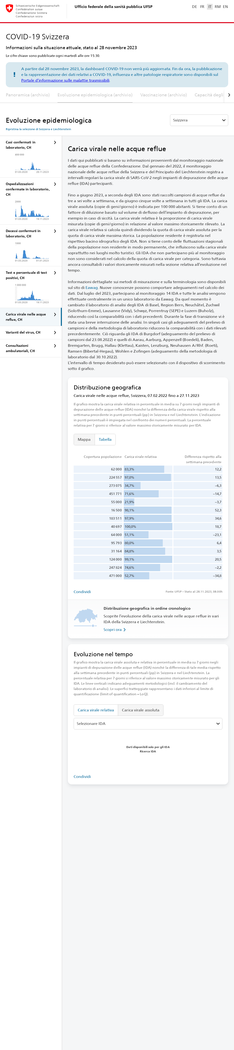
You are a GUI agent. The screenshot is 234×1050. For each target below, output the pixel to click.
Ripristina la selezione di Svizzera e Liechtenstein (38, 129)
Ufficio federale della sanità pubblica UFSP (113, 6)
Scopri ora (116, 630)
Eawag (91, 287)
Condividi (82, 591)
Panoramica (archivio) (28, 94)
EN (225, 6)
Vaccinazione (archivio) (163, 94)
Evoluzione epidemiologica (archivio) (95, 94)
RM (217, 6)
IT (210, 6)
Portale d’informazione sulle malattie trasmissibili (65, 80)
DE (194, 6)
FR (202, 6)
